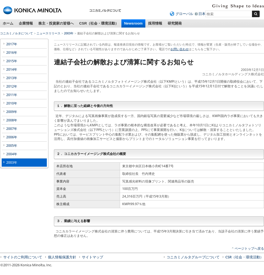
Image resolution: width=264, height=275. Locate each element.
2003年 (68, 33)
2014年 (11, 69)
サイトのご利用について (22, 257)
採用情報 (155, 23)
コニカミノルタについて (16, 33)
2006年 (11, 137)
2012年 (11, 86)
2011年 (11, 94)
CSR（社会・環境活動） (99, 23)
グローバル (184, 13)
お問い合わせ (180, 49)
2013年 (11, 78)
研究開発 (175, 23)
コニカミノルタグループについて (193, 257)
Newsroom (133, 23)
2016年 (11, 52)
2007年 (11, 128)
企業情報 (26, 23)
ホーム (8, 23)
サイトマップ (92, 257)
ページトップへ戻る (249, 248)
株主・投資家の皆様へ (56, 23)
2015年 (11, 61)
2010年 (11, 103)
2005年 (11, 145)
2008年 (11, 120)
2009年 (11, 111)
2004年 (11, 154)
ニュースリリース (48, 33)
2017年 (11, 44)
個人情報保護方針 (62, 257)
